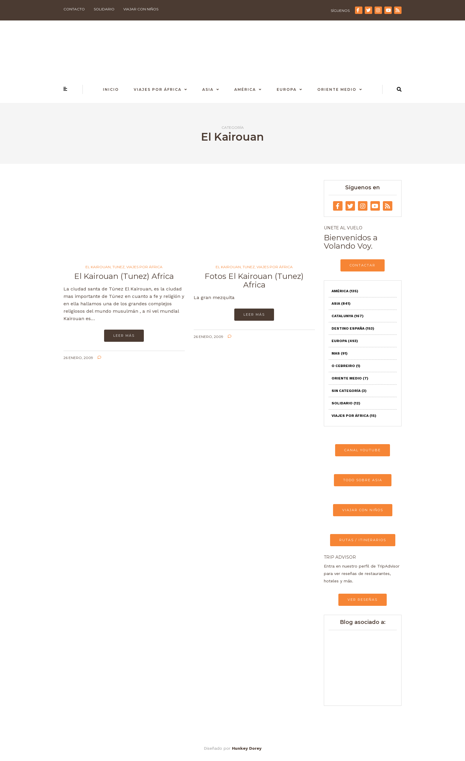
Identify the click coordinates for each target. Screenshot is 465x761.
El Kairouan (98, 267)
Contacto (74, 9)
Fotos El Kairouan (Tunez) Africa (254, 280)
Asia (208, 89)
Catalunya (348, 316)
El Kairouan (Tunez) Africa (124, 276)
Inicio (111, 89)
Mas (340, 353)
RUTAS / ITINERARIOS (362, 540)
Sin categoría (349, 391)
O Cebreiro (346, 366)
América (245, 89)
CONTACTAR (362, 265)
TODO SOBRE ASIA (362, 480)
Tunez (118, 267)
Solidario (104, 9)
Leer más (124, 335)
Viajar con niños (140, 9)
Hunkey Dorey (247, 748)
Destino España (353, 328)
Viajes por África (157, 89)
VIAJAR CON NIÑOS (362, 510)
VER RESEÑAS (363, 600)
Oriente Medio (336, 89)
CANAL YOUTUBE (362, 450)
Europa (287, 89)
